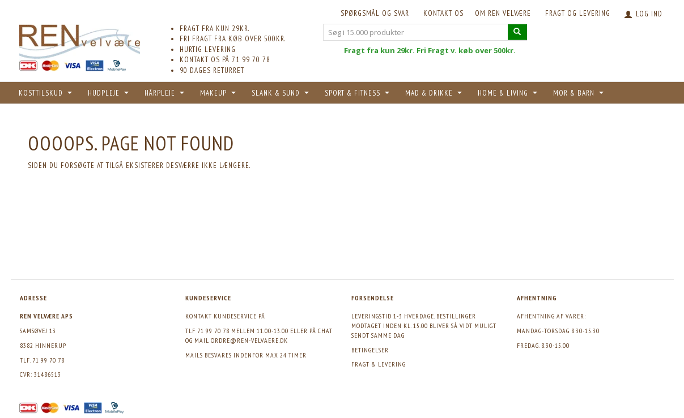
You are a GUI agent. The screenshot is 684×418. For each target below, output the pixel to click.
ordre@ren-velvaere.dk (249, 340)
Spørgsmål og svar (375, 13)
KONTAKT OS (443, 13)
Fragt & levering (378, 364)
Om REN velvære (503, 13)
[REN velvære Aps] (80, 39)
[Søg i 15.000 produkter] (517, 32)
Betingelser (370, 350)
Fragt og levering (577, 13)
